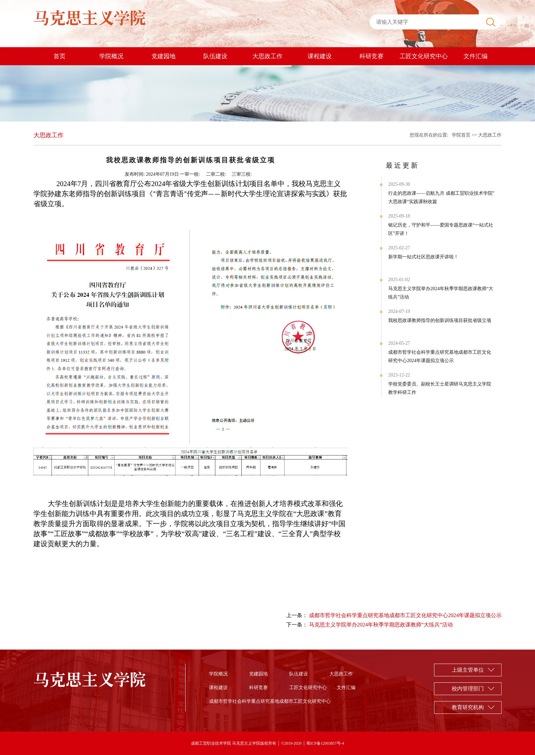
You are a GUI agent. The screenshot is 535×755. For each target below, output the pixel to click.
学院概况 (111, 56)
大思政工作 (267, 56)
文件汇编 (475, 56)
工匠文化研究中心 (424, 56)
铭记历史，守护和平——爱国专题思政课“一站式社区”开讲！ (440, 229)
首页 (60, 56)
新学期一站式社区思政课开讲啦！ (423, 256)
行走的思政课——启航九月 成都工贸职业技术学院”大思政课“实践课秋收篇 (441, 197)
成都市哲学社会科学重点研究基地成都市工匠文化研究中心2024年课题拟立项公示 (439, 356)
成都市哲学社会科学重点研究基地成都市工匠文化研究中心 (270, 701)
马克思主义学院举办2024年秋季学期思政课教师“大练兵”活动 (440, 293)
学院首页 (461, 135)
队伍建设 (215, 56)
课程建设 (320, 56)
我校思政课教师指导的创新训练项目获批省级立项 (439, 320)
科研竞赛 (371, 56)
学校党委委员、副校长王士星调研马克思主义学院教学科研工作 (439, 388)
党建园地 (163, 56)
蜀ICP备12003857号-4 (325, 743)
